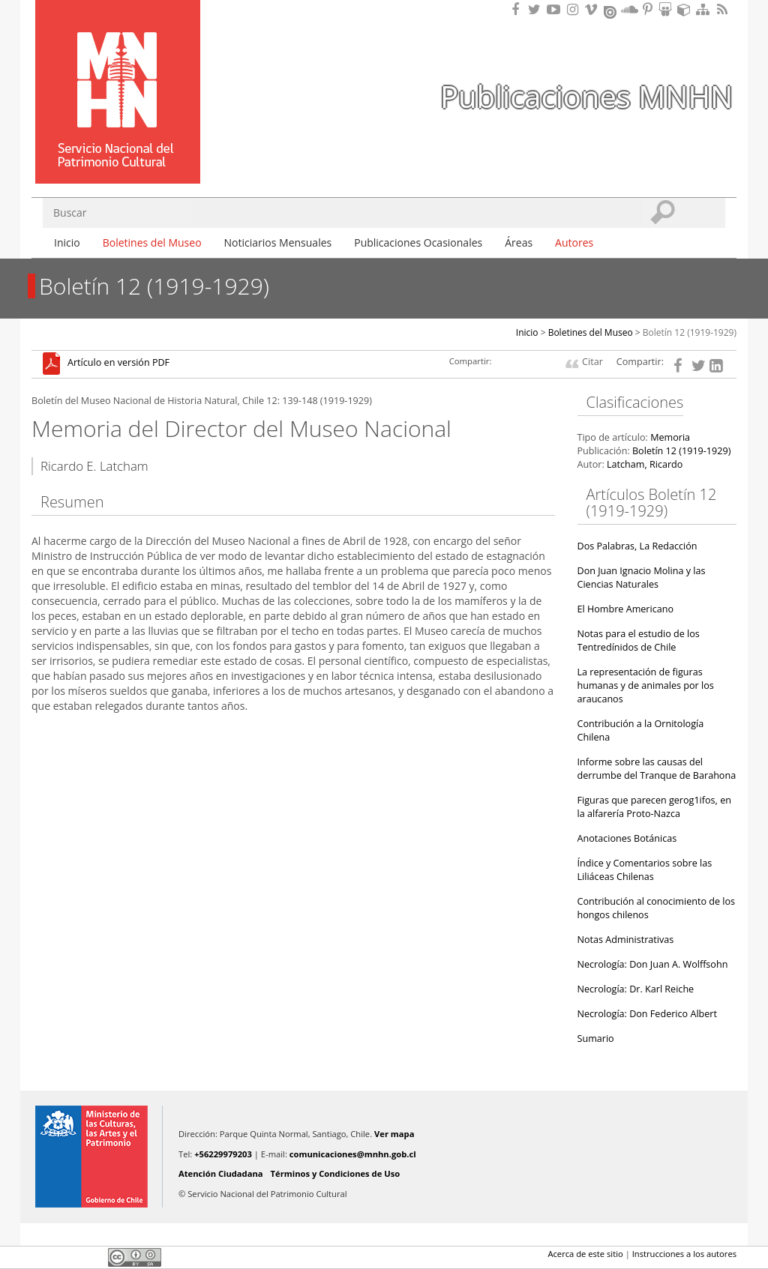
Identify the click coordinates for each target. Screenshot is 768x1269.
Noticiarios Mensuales (278, 242)
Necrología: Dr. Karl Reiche (636, 989)
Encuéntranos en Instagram (575, 9)
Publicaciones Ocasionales (418, 242)
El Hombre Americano (626, 609)
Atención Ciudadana (220, 1173)
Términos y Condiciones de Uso (335, 1173)
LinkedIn (91, 1257)
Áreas (518, 242)
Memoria (670, 437)
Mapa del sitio (705, 9)
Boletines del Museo (152, 242)
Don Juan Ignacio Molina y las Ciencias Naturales (642, 577)
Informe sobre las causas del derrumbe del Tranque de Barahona (657, 769)
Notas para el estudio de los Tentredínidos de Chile (639, 640)
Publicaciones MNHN (586, 96)
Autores (574, 242)
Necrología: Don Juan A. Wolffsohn (653, 964)
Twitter (66, 1257)
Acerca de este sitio (585, 1253)
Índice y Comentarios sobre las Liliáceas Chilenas (645, 870)
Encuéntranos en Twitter (537, 9)
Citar (592, 361)
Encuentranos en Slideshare (667, 9)
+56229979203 (223, 1154)
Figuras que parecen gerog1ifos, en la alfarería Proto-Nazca (654, 807)
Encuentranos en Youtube (556, 9)
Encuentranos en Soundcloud (630, 9)
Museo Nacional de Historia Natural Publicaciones (117, 69)
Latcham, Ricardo (644, 464)
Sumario (596, 1038)
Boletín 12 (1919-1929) (689, 332)
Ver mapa (394, 1133)
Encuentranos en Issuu (611, 10)
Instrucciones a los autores (684, 1253)
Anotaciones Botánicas (627, 838)
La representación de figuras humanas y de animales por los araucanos (646, 685)
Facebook (41, 1257)
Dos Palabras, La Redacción (638, 546)
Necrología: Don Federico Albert (647, 1013)
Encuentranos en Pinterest (649, 9)
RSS (724, 9)
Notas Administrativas (626, 939)
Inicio (67, 242)
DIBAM (116, 156)
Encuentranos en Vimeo (593, 9)
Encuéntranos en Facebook (518, 9)
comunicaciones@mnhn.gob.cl (353, 1154)
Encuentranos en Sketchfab (686, 9)
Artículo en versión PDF (119, 363)
